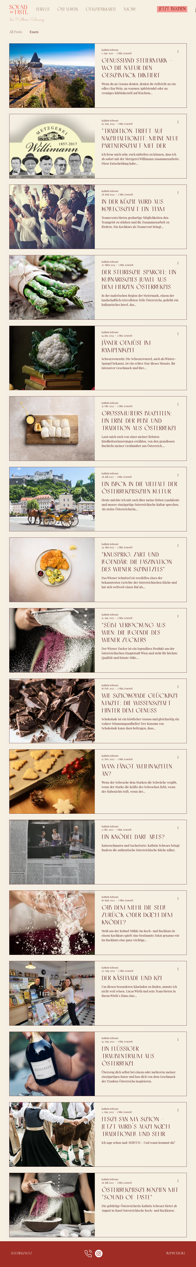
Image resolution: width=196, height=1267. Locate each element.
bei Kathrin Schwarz (27, 19)
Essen (34, 32)
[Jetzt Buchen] (172, 9)
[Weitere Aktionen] (179, 51)
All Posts (15, 32)
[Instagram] (99, 1253)
